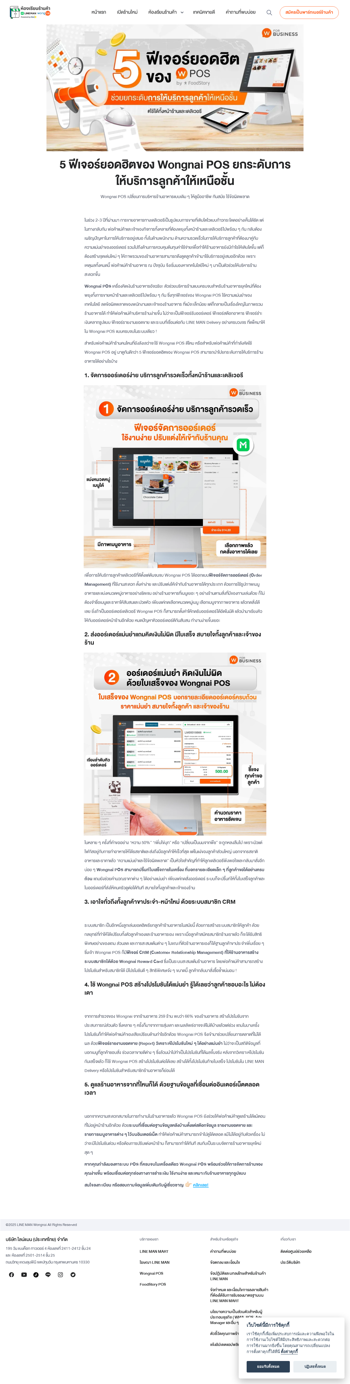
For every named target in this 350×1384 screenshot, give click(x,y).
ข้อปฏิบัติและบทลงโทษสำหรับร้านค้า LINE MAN (238, 1276)
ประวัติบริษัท (290, 1262)
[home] (30, 12)
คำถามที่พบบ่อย (241, 12)
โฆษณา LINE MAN (155, 1262)
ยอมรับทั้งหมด (268, 1367)
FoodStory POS (153, 1284)
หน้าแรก (99, 12)
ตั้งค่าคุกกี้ (289, 1351)
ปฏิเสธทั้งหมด (315, 1367)
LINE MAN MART (154, 1251)
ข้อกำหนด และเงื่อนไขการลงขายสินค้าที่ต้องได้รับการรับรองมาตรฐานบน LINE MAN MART (239, 1295)
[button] (165, 12)
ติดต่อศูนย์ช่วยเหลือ (296, 1251)
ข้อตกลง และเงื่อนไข (225, 1262)
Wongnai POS (151, 1273)
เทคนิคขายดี (204, 12)
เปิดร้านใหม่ (127, 12)
